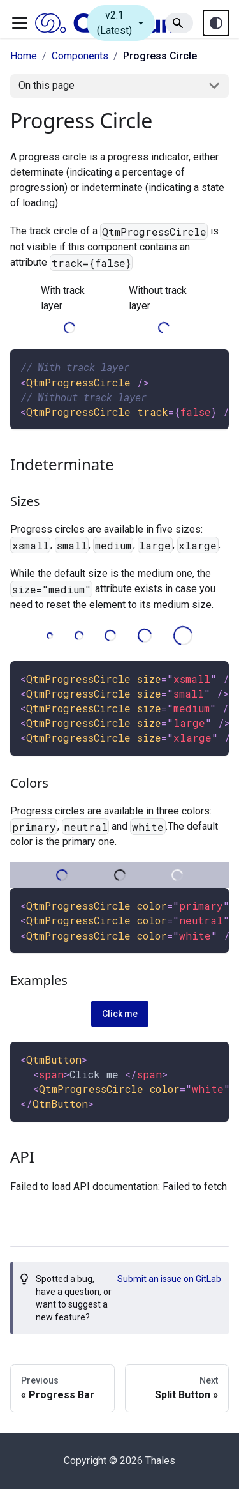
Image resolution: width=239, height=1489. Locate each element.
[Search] (179, 23)
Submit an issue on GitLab (169, 1279)
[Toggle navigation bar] (19, 23)
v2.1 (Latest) (122, 22)
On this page (46, 85)
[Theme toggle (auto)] (216, 23)
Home (23, 56)
